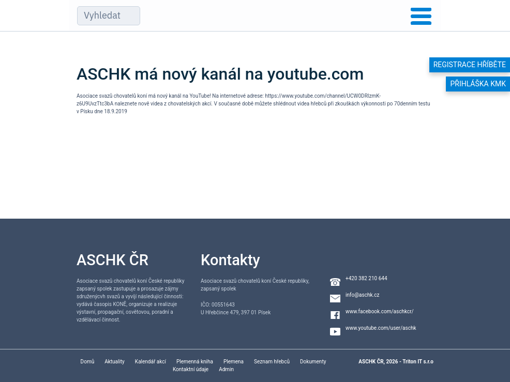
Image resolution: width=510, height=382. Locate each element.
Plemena (233, 361)
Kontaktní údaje (190, 369)
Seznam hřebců (272, 361)
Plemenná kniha (194, 361)
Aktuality (114, 361)
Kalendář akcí (150, 361)
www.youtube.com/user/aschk (381, 328)
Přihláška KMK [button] (478, 84)
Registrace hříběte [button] (469, 64)
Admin (226, 369)
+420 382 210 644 (366, 278)
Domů (88, 361)
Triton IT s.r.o (417, 361)
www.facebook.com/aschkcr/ (380, 311)
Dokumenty (313, 361)
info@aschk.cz (362, 295)
